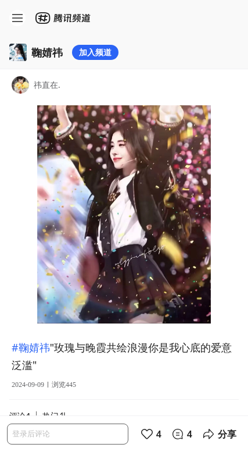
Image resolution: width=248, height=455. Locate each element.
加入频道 (95, 52)
